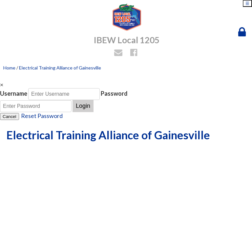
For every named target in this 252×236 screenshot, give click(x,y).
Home (9, 67)
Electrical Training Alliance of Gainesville (60, 67)
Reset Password (42, 115)
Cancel (9, 116)
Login (83, 106)
